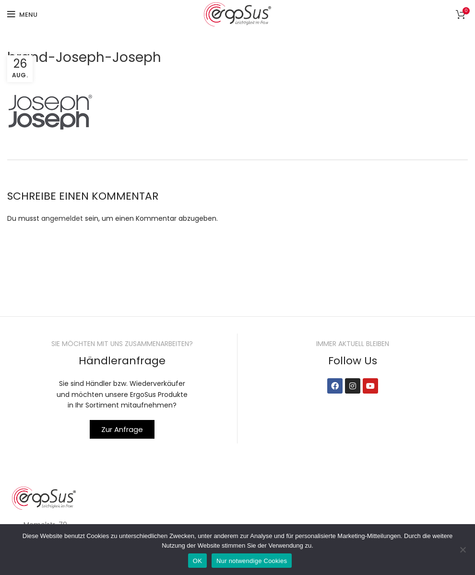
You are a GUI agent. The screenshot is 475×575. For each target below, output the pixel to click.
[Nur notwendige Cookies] (463, 549)
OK (197, 560)
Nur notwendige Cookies (251, 560)
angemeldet (62, 218)
